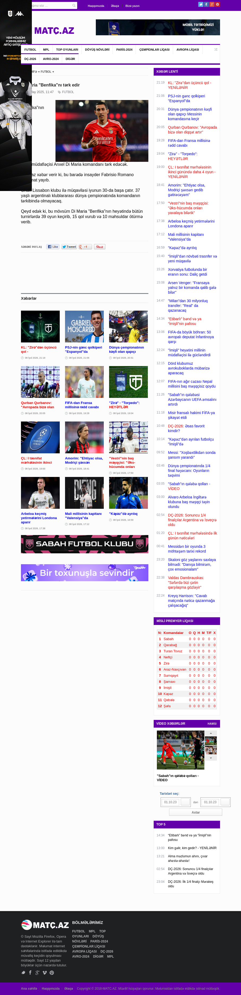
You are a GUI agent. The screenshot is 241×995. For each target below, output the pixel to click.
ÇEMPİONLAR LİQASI (154, 49)
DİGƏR (70, 58)
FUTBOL (30, 49)
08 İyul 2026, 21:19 (35, 358)
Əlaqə (115, 5)
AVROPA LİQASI (188, 49)
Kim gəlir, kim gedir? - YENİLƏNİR (192, 848)
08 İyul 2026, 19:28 (79, 413)
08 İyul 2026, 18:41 (79, 468)
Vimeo (44, 972)
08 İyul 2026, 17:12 (79, 524)
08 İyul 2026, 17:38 (35, 528)
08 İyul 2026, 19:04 (123, 413)
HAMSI (212, 723)
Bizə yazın (133, 5)
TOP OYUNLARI (67, 49)
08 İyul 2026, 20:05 (35, 413)
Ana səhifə (29, 988)
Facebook (206, 4)
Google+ (211, 4)
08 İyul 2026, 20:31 (123, 358)
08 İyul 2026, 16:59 (123, 520)
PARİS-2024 (124, 49)
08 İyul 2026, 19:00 (35, 468)
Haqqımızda (96, 5)
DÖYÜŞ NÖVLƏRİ (97, 49)
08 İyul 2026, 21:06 (79, 358)
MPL (46, 49)
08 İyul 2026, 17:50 (123, 473)
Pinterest (217, 4)
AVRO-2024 (51, 58)
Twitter (200, 4)
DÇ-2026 (30, 58)
